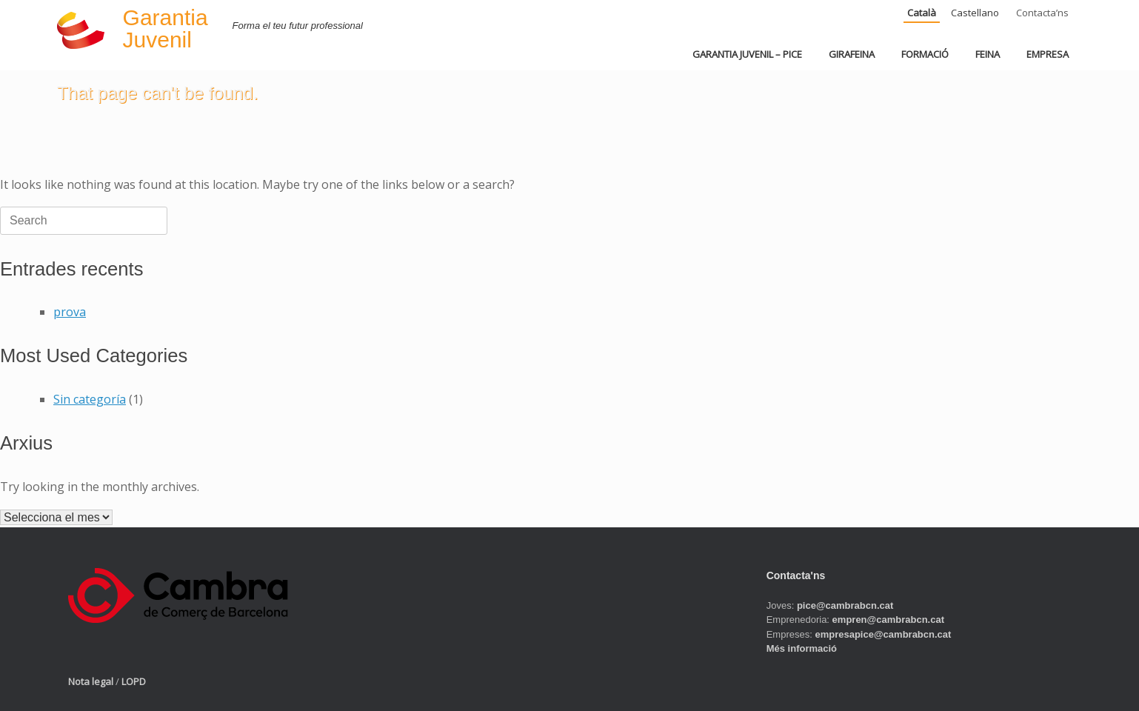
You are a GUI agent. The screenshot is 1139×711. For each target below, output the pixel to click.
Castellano (975, 12)
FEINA (987, 54)
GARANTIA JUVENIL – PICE (747, 54)
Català (921, 12)
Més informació (801, 648)
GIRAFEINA (852, 54)
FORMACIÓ (925, 54)
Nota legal (90, 681)
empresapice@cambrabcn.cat (883, 634)
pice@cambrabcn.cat (845, 605)
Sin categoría (89, 399)
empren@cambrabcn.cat (888, 619)
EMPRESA (1047, 54)
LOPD (133, 681)
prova (69, 312)
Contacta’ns (1042, 12)
